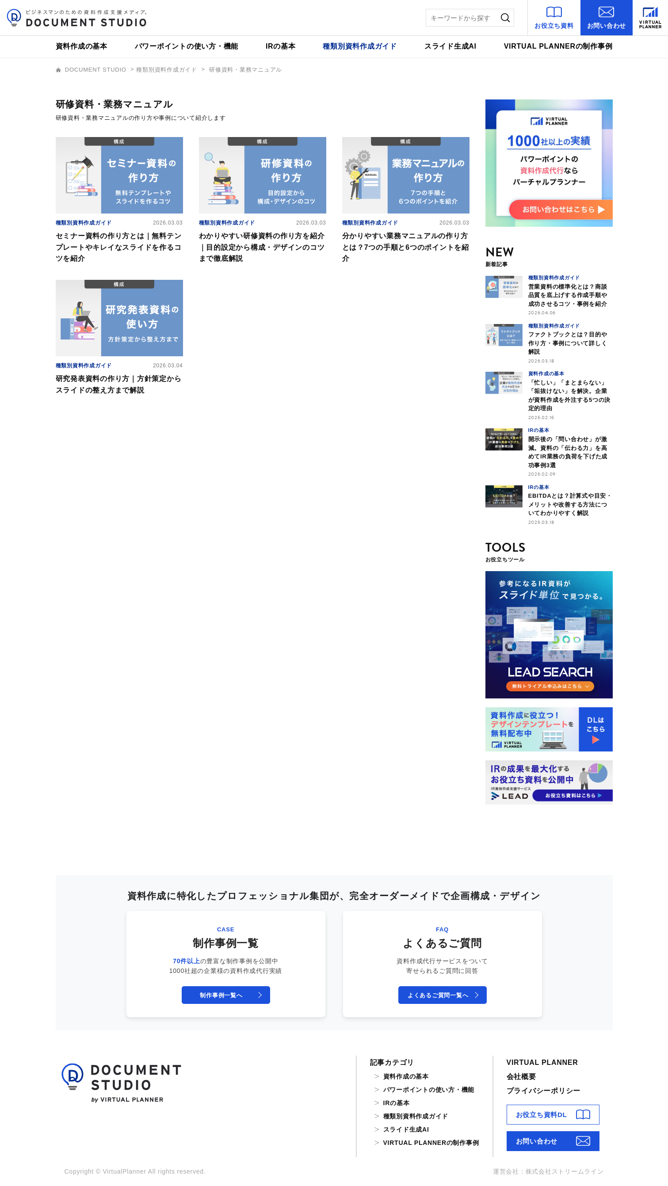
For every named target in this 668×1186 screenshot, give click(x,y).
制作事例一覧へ (221, 995)
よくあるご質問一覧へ (438, 995)
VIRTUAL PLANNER (542, 1062)
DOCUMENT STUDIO (92, 69)
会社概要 (521, 1076)
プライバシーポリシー (544, 1090)
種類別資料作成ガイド (360, 46)
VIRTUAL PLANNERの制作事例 (558, 46)
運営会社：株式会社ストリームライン (548, 1171)
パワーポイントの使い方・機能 (187, 46)
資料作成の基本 (81, 46)
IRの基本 (281, 46)
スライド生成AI (450, 46)
